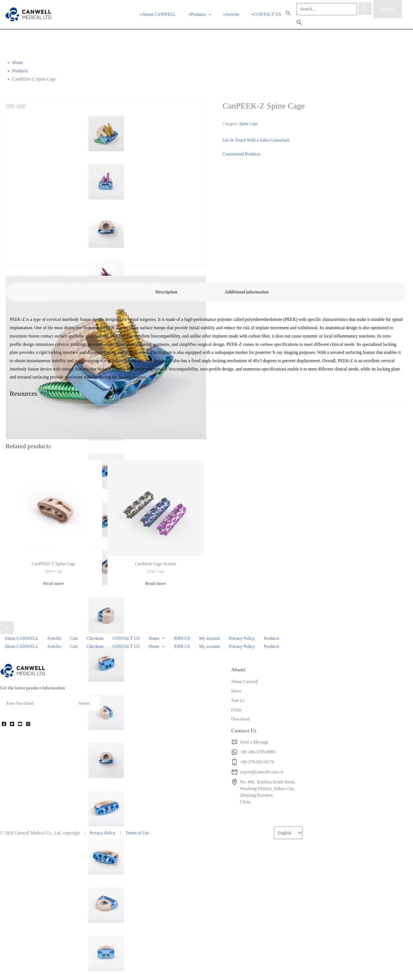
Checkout (94, 638)
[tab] (166, 292)
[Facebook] (4, 724)
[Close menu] (7, 627)
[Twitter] (12, 724)
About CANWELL (21, 638)
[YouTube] (20, 724)
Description (166, 292)
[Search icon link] (299, 23)
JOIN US (182, 638)
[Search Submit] (365, 8)
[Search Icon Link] (288, 14)
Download (240, 719)
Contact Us (243, 730)
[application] (208, 14)
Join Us (237, 700)
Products (271, 638)
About (238, 670)
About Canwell (244, 681)
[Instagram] (28, 724)
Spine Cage (248, 123)
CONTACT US (126, 638)
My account (209, 638)
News (236, 691)
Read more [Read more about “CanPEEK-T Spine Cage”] (53, 583)
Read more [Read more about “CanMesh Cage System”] (155, 583)
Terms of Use (137, 832)
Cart (74, 638)
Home (157, 638)
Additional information (247, 292)
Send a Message (254, 742)
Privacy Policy (242, 638)
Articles (54, 638)
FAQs (236, 709)
